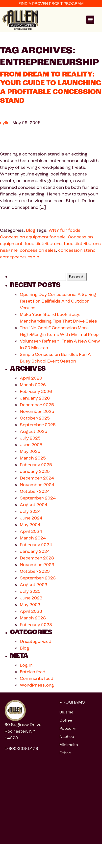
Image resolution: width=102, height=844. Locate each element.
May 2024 (30, 524)
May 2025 (30, 451)
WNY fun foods (64, 230)
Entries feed (32, 671)
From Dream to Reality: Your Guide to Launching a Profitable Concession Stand (50, 88)
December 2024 (37, 478)
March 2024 (33, 538)
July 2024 (30, 511)
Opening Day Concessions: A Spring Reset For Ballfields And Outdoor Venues (58, 301)
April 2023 (31, 611)
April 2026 (31, 378)
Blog (30, 230)
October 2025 (35, 418)
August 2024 (33, 504)
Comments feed (36, 678)
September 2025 (38, 424)
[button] (90, 20)
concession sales (38, 250)
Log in (26, 665)
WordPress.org (37, 685)
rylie (4, 122)
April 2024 (31, 531)
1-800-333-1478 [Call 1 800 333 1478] (21, 748)
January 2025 (35, 471)
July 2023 (30, 591)
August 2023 (33, 584)
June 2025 (31, 444)
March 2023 (33, 618)
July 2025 (30, 438)
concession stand (77, 250)
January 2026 (35, 398)
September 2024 (38, 498)
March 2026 (33, 384)
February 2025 (36, 464)
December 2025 (37, 404)
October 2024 (35, 491)
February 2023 (36, 624)
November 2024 (37, 484)
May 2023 (30, 604)
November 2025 (37, 411)
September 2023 (38, 578)
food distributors (43, 243)
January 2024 (35, 551)
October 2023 (35, 571)
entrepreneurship (19, 257)
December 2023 (37, 558)
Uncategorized (35, 641)
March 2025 (33, 458)
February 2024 (36, 544)
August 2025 (33, 431)
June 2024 (31, 518)
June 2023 (31, 598)
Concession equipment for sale (33, 237)
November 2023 (37, 564)
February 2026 (36, 391)
